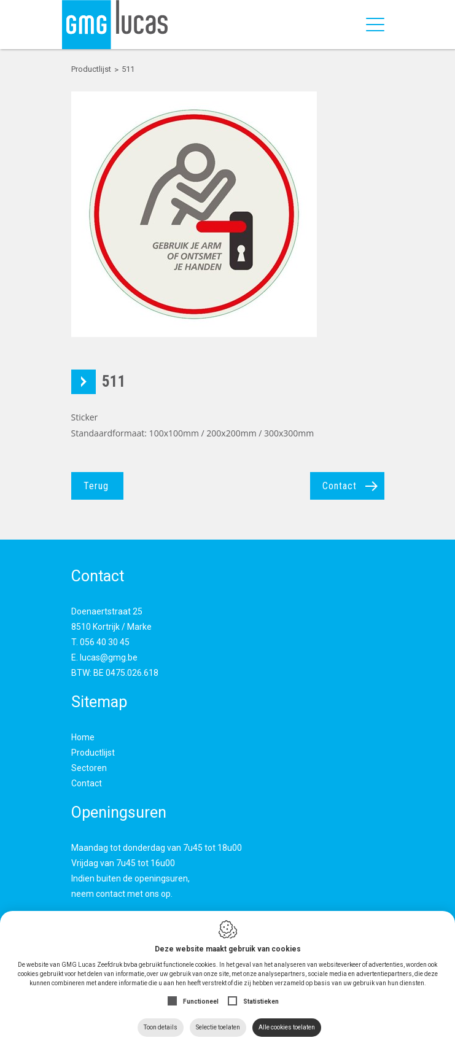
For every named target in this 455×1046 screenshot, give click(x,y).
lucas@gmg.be (109, 657)
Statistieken (261, 1001)
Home (83, 737)
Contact (339, 486)
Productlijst (93, 752)
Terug (96, 486)
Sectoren (89, 768)
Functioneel (201, 1001)
